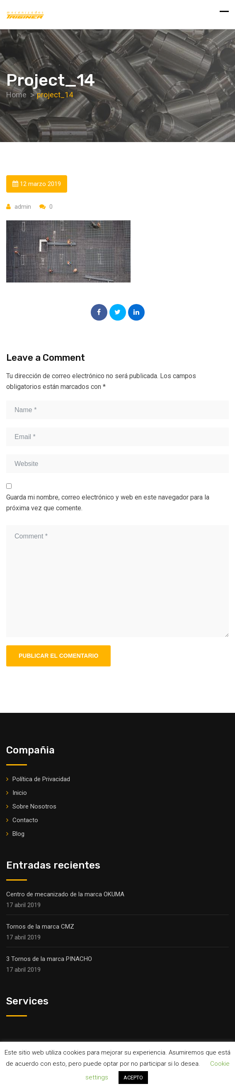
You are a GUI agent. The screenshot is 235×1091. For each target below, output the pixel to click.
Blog (18, 834)
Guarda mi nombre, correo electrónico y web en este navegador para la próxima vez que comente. (107, 502)
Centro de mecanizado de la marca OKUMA (65, 894)
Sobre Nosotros (34, 806)
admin (23, 206)
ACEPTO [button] (133, 1077)
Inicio (19, 793)
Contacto (25, 820)
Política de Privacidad (41, 779)
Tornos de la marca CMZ (40, 926)
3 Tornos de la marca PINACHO (49, 959)
